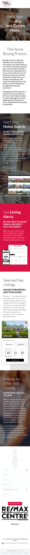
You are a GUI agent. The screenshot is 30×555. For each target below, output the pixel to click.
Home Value (15, 461)
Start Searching (9, 168)
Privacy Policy (5, 553)
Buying (15, 454)
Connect (15, 466)
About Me (15, 464)
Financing (15, 459)
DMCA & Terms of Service (16, 553)
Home (15, 449)
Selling (15, 457)
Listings (15, 452)
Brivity (13, 550)
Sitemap (26, 553)
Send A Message (15, 503)
